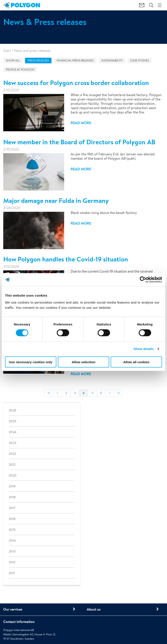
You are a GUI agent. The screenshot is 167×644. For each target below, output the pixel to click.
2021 (12, 464)
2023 (12, 443)
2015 (12, 529)
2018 (12, 497)
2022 (12, 454)
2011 (12, 573)
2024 (12, 432)
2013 (12, 551)
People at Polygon (20, 69)
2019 (12, 486)
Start (7, 50)
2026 (12, 410)
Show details (144, 349)
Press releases (38, 60)
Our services (12, 609)
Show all (13, 60)
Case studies (139, 60)
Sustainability (111, 60)
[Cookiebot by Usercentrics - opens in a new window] (143, 279)
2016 (12, 519)
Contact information (19, 621)
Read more (81, 122)
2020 (13, 475)
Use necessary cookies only (30, 362)
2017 (12, 508)
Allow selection (83, 362)
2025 (12, 421)
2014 (12, 540)
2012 (12, 562)
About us (94, 609)
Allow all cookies (136, 362)
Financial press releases (75, 60)
